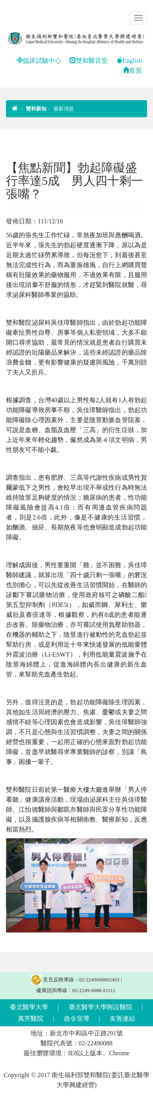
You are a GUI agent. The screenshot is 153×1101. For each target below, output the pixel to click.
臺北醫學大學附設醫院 (100, 1007)
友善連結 (122, 1018)
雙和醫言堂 (89, 60)
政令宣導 (76, 1018)
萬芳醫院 (30, 1018)
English (129, 60)
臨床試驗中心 (39, 60)
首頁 (132, 70)
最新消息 (63, 109)
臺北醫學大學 (29, 1007)
